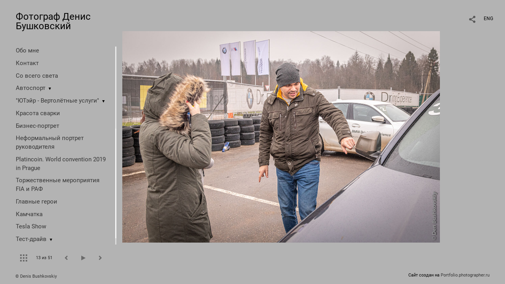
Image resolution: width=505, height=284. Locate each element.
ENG (488, 18)
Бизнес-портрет (37, 125)
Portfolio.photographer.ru (465, 275)
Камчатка (29, 214)
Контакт (27, 63)
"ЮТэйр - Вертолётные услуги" (57, 100)
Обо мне (27, 50)
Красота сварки (38, 113)
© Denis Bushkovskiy (36, 276)
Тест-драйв (31, 239)
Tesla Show (31, 226)
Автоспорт (30, 88)
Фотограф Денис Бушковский (53, 21)
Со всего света (37, 75)
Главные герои (36, 201)
